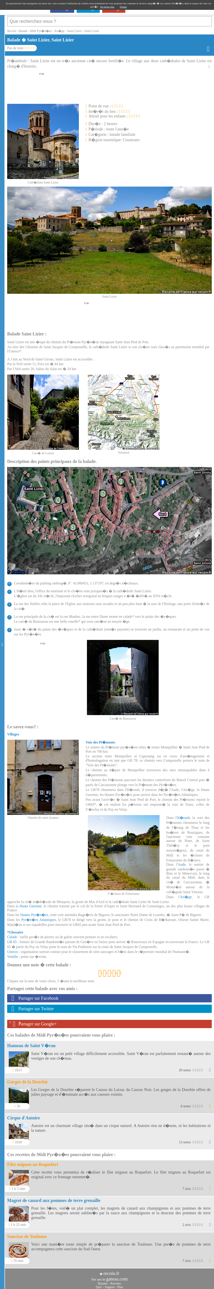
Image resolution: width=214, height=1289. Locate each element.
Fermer (123, 6)
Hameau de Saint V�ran (31, 1043)
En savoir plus (107, 6)
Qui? (99, 1285)
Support (110, 1285)
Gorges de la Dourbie (27, 1079)
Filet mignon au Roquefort (32, 1162)
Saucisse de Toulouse (27, 1234)
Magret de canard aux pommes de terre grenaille (53, 1198)
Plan (120, 1285)
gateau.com (117, 1276)
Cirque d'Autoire (23, 1115)
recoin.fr (111, 1271)
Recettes (115, 1281)
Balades (103, 1281)
